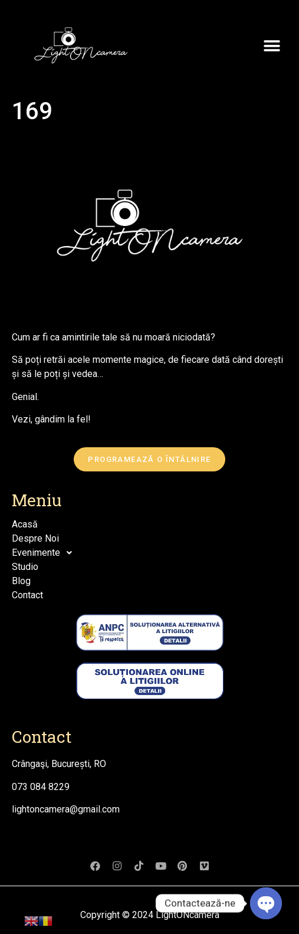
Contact (27, 595)
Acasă (25, 524)
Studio (25, 566)
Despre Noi (35, 538)
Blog (21, 580)
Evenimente (45, 553)
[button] (272, 45)
